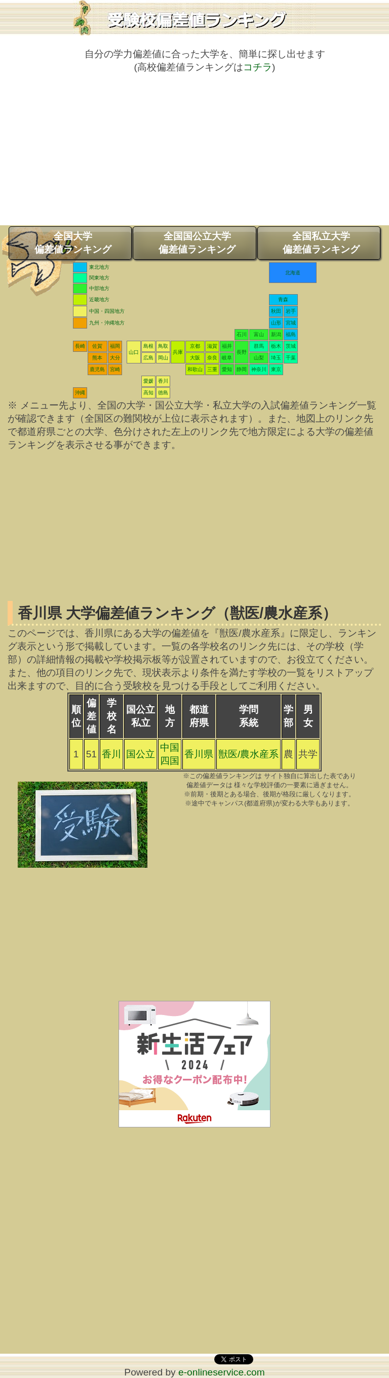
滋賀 (212, 346)
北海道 (292, 272)
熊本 (97, 357)
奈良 (212, 357)
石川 (242, 334)
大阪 (195, 357)
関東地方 (99, 277)
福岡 (115, 346)
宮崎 (115, 369)
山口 (134, 352)
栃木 (276, 346)
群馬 (259, 346)
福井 (227, 346)
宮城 (291, 323)
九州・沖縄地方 (107, 323)
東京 (276, 369)
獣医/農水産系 (248, 754)
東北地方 (99, 267)
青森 (283, 299)
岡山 (163, 357)
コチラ (257, 67)
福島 (291, 334)
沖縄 (80, 392)
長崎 (80, 346)
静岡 (242, 369)
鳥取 (163, 346)
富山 (259, 334)
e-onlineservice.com (221, 1372)
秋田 (276, 311)
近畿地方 (99, 299)
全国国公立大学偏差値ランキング (197, 243)
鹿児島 (97, 369)
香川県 (198, 754)
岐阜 (227, 357)
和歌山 (195, 369)
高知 (148, 392)
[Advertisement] (194, 154)
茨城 (291, 346)
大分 (115, 357)
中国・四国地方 (107, 311)
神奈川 (258, 369)
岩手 (291, 311)
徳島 (163, 392)
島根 (148, 346)
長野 (242, 352)
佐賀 (97, 346)
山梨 (259, 357)
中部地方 (99, 288)
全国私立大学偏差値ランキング (321, 243)
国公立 (140, 754)
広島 (148, 357)
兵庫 (178, 352)
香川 (163, 381)
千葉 (291, 357)
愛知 (227, 369)
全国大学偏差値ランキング (72, 243)
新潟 (276, 334)
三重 (212, 369)
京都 (195, 346)
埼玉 (276, 357)
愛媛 (148, 381)
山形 (276, 323)
